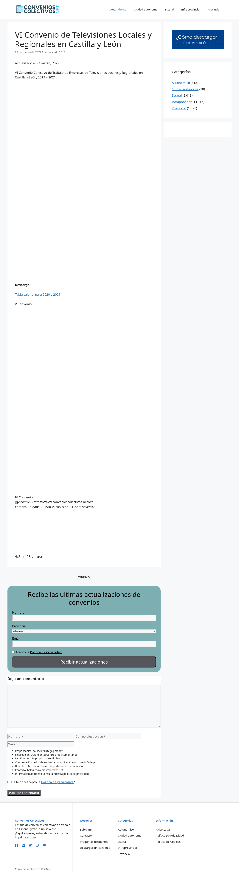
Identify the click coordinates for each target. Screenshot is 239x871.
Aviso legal (163, 829)
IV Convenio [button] (24, 497)
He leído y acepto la (41, 782)
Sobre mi (86, 829)
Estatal (169, 9)
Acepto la (22, 652)
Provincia (19, 626)
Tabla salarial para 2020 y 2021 (37, 294)
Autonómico (118, 9)
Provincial (214, 9)
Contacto (86, 835)
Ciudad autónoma (145, 9)
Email (16, 638)
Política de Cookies (168, 841)
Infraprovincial (190, 9)
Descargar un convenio (95, 847)
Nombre (18, 612)
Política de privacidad (46, 652)
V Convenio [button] (23, 304)
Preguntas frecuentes (94, 841)
